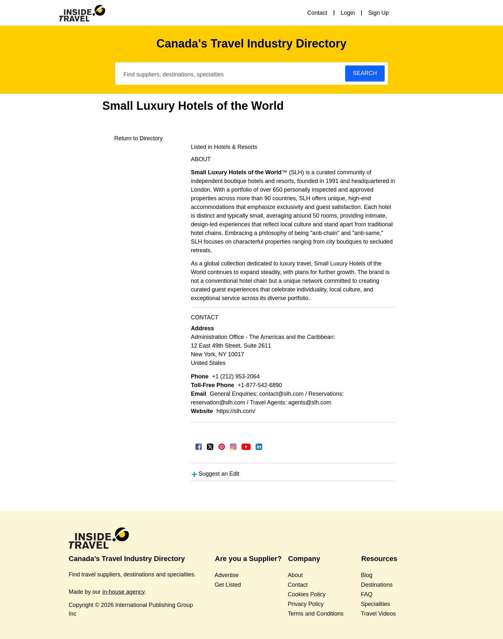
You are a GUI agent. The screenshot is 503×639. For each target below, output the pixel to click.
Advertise (227, 575)
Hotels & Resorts (235, 147)
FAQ (366, 594)
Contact (317, 13)
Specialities (375, 604)
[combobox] (230, 74)
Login (348, 13)
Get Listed (228, 585)
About (295, 575)
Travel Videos (378, 613)
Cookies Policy (307, 594)
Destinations (377, 585)
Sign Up (378, 13)
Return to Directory (138, 138)
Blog (366, 575)
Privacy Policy (306, 604)
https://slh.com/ (236, 411)
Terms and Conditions (316, 613)
